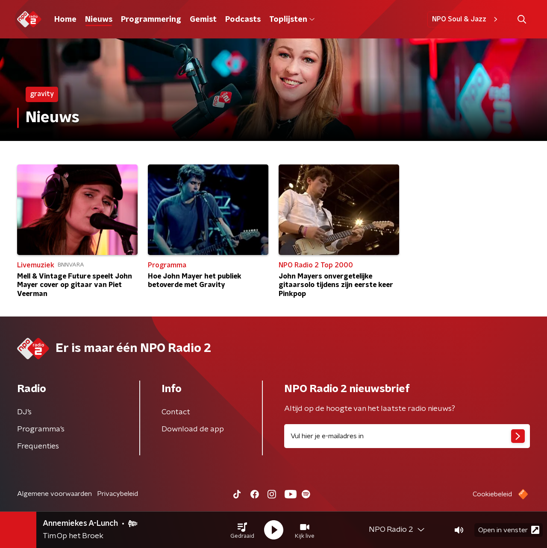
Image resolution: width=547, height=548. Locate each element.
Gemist (203, 19)
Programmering (151, 19)
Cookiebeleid (492, 494)
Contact (176, 412)
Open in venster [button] (508, 530)
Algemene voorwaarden (54, 493)
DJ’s (24, 412)
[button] (242, 530)
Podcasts (243, 19)
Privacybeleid (117, 493)
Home (65, 19)
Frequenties (38, 446)
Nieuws (98, 19)
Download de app (193, 429)
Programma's (41, 429)
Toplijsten (292, 19)
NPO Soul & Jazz (466, 19)
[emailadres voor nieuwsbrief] (407, 436)
